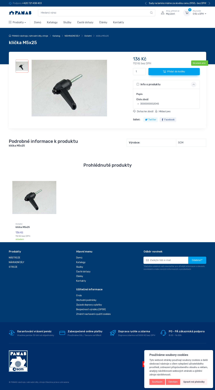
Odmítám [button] (173, 382)
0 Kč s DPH (199, 12)
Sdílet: (136, 119)
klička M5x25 (23, 227)
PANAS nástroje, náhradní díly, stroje (30, 36)
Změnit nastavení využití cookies (93, 314)
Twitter (150, 119)
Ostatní (88, 36)
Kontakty (118, 22)
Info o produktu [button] (148, 84)
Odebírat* (197, 260)
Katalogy (52, 22)
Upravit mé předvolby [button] (194, 382)
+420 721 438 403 (32, 3)
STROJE (13, 267)
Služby (67, 22)
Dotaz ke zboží (143, 111)
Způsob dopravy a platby (89, 304)
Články (103, 22)
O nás (79, 295)
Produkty (16, 22)
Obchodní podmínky (86, 300)
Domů (37, 22)
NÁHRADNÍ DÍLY (72, 36)
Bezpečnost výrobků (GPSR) (91, 309)
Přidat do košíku (174, 71)
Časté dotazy (85, 22)
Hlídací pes (163, 111)
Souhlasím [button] (157, 382)
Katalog (56, 36)
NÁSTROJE (14, 257)
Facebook (168, 119)
